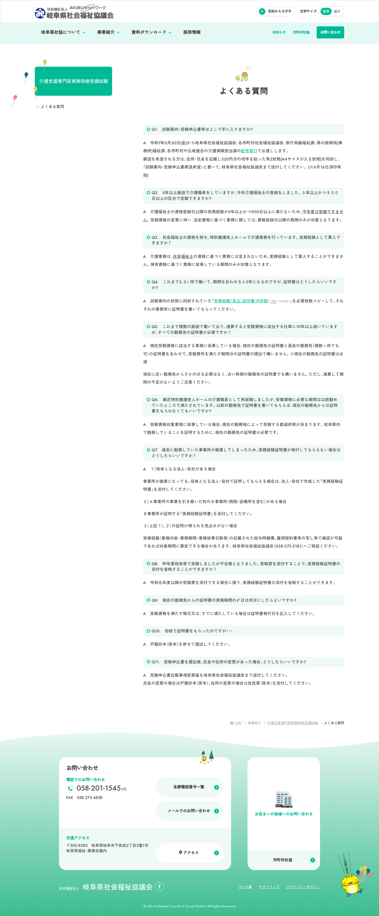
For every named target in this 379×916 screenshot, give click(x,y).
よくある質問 (52, 107)
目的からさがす (280, 11)
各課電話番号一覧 (188, 787)
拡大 (337, 11)
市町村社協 (301, 32)
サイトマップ (269, 887)
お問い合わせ (330, 32)
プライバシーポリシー (303, 887)
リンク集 (245, 887)
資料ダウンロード (148, 32)
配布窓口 (249, 151)
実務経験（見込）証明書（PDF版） (252, 301)
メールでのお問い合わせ (189, 811)
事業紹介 (106, 32)
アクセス (191, 853)
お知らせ (279, 32)
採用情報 (192, 32)
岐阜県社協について (60, 32)
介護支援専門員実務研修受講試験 (73, 81)
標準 (326, 11)
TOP (238, 723)
